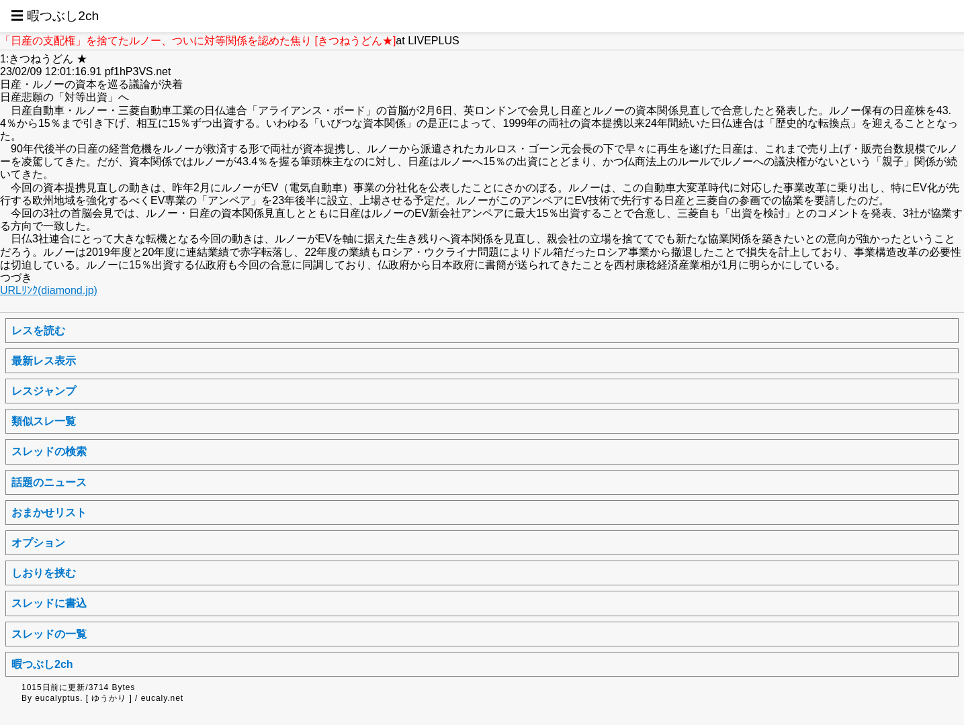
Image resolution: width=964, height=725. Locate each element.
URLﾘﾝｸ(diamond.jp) (48, 290)
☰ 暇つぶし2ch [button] (55, 16)
